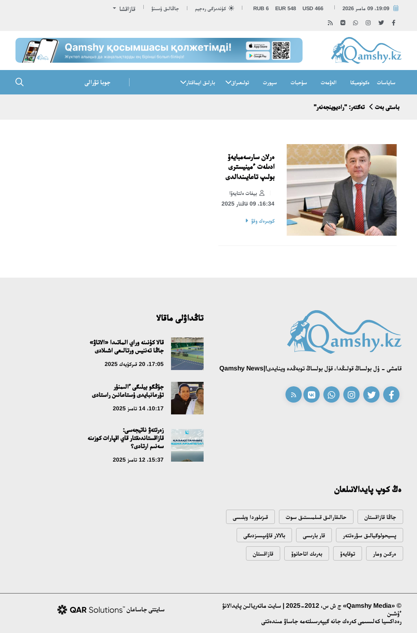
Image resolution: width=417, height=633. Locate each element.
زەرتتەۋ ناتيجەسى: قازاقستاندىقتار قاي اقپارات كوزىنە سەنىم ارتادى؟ (126, 437)
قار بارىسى (314, 535)
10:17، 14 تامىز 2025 (138, 408)
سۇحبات (299, 82)
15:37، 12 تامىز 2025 (138, 459)
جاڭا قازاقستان (380, 516)
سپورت (270, 82)
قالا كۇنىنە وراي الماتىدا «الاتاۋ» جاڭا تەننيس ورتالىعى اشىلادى (127, 346)
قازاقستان (263, 553)
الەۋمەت (328, 82)
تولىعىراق (240, 82)
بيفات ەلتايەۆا (246, 193)
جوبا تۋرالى (97, 82)
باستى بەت (387, 106)
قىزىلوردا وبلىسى (250, 516)
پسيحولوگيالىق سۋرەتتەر (369, 535)
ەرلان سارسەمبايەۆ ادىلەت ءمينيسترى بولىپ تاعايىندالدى (250, 167)
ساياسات (386, 82)
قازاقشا (126, 8)
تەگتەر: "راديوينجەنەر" (339, 106)
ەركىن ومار (384, 553)
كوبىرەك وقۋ (262, 220)
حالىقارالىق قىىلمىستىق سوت (316, 516)
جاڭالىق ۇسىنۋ (165, 8)
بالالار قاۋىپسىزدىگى (264, 535)
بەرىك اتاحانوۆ (306, 553)
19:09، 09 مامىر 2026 (365, 8)
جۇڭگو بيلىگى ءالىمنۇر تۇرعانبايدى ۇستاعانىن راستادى (128, 390)
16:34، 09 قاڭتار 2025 (248, 203)
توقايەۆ (347, 553)
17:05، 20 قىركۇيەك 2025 (134, 364)
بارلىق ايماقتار (200, 82)
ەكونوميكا (359, 82)
